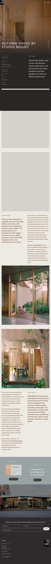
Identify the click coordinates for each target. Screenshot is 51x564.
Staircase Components (7, 66)
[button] (48, 2)
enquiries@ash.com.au (6, 553)
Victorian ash (4, 57)
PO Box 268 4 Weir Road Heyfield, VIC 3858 (6, 547)
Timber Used (5, 56)
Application (5, 60)
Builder (3, 82)
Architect (4, 78)
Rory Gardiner (5, 71)
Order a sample (13, 479)
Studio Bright (4, 79)
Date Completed (6, 73)
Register (46, 528)
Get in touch (37, 479)
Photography (5, 69)
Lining (3, 62)
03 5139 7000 (4, 551)
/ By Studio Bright (48, 44)
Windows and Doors (6, 64)
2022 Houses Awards (16, 440)
